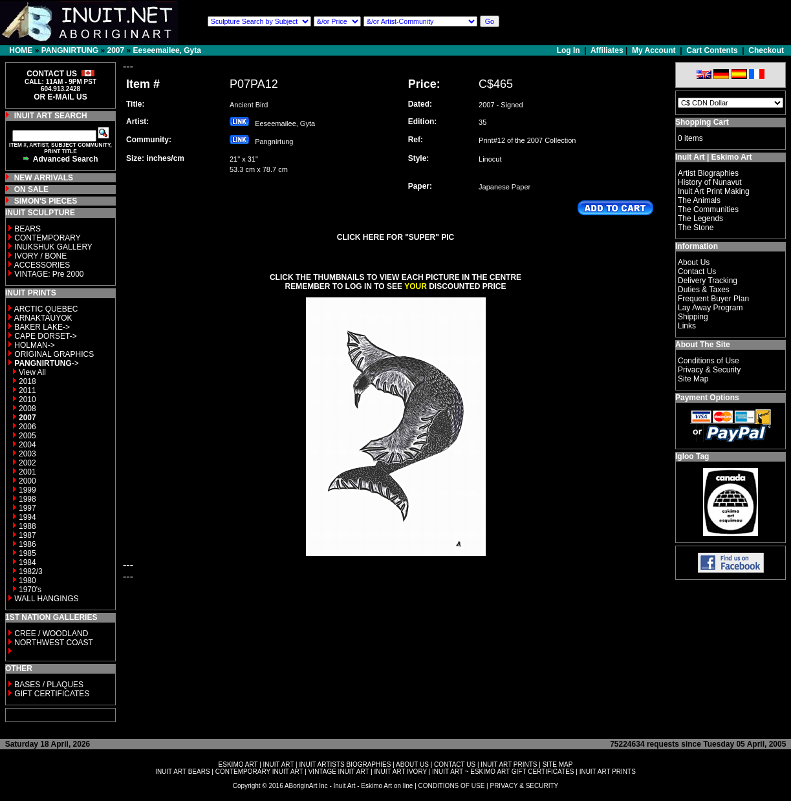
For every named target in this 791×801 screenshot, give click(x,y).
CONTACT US (454, 764)
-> (46, 363)
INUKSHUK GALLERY (53, 246)
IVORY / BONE (40, 256)
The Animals (699, 200)
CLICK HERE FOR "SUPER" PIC (395, 237)
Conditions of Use (708, 360)
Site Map (693, 378)
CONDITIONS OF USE (451, 785)
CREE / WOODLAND (50, 633)
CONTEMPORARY (47, 237)
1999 (27, 490)
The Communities (708, 209)
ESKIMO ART (238, 764)
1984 (27, 562)
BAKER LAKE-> (42, 327)
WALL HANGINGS (46, 598)
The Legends (700, 218)
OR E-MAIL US (60, 96)
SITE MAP (558, 764)
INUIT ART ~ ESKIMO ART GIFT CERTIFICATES (503, 771)
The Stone (695, 227)
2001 (27, 471)
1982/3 (31, 571)
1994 (27, 517)
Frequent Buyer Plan (713, 298)
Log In (569, 50)
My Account (654, 50)
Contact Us (697, 271)
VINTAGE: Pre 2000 (48, 274)
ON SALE (31, 189)
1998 (27, 499)
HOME (20, 50)
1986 (27, 544)
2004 (27, 444)
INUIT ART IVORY (400, 771)
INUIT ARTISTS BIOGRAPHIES (345, 764)
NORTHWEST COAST (52, 642)
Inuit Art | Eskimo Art (713, 157)
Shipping (693, 316)
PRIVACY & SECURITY (524, 785)
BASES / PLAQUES (48, 684)
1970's (30, 589)
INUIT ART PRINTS (509, 764)
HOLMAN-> (34, 345)
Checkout (766, 50)
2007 (115, 50)
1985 (27, 553)
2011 (27, 390)
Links (687, 325)
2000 (27, 481)
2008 (27, 408)
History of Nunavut (710, 182)
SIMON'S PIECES (46, 201)
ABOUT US (412, 764)
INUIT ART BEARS (182, 771)
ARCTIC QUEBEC (46, 309)
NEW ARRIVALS (43, 177)
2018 (27, 381)
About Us (694, 262)
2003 (27, 453)
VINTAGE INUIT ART (339, 771)
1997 (27, 508)
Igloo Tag (692, 456)
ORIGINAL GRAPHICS (54, 354)
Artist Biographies (708, 173)
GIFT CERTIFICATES (51, 693)
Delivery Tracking (707, 280)
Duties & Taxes (704, 289)
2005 (27, 435)
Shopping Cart (702, 122)
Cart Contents (711, 50)
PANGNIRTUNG (69, 50)
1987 (27, 535)
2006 (27, 426)
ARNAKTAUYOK (43, 318)
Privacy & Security (709, 369)
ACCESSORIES (42, 265)
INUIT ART (278, 764)
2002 (27, 462)
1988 (27, 526)
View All (32, 372)
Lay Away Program (710, 307)
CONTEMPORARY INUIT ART (259, 771)
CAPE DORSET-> (45, 336)
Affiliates (607, 50)
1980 (27, 580)
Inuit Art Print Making (714, 191)
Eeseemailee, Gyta (167, 50)
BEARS (27, 228)
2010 (27, 399)
